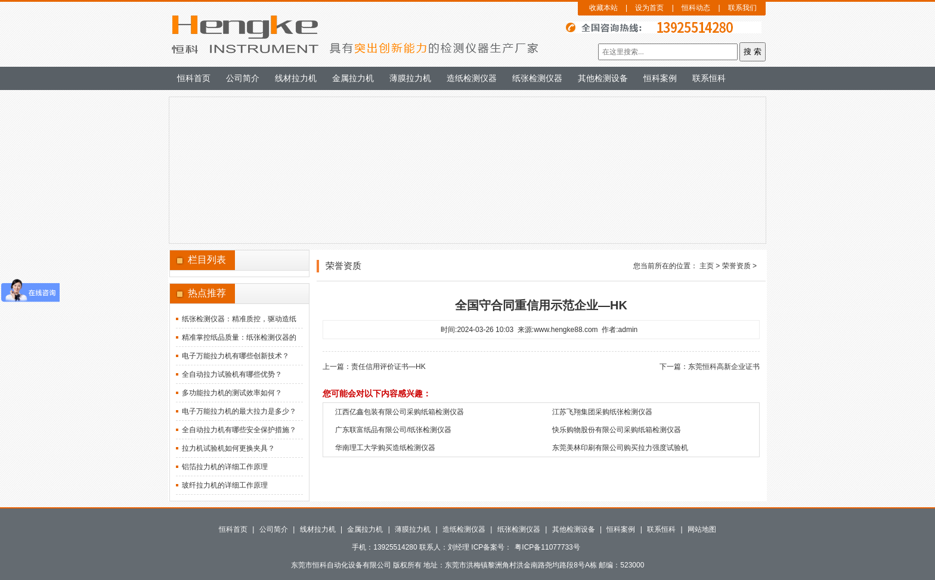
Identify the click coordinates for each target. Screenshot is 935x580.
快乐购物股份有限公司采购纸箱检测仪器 (616, 430)
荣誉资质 (736, 266)
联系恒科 (709, 78)
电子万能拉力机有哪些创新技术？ (235, 356)
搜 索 (752, 51)
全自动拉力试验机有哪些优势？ (232, 374)
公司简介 (242, 78)
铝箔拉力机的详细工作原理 (225, 467)
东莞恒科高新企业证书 (724, 366)
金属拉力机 (353, 78)
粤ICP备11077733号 (547, 547)
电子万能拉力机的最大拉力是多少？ (239, 411)
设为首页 (649, 8)
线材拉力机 (296, 78)
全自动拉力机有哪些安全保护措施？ (239, 430)
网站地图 (702, 529)
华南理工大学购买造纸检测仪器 (385, 447)
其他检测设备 (603, 78)
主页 (706, 266)
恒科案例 (660, 78)
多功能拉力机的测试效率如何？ (232, 393)
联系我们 (742, 8)
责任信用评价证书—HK (388, 366)
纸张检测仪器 (537, 78)
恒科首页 (193, 78)
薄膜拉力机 (410, 78)
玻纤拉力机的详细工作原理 (225, 485)
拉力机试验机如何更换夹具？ (228, 448)
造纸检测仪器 (472, 78)
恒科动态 (696, 8)
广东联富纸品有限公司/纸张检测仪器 (393, 430)
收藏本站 (603, 8)
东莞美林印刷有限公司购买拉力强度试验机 (620, 447)
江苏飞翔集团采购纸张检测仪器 (602, 412)
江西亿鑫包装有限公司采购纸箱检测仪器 (399, 412)
